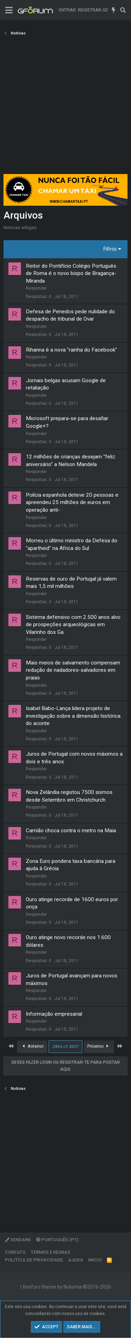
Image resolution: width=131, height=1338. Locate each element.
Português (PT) (57, 1239)
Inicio (95, 1259)
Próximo (99, 1046)
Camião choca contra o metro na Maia (71, 830)
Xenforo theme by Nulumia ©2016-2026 (66, 1287)
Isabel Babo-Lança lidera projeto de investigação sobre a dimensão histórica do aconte (73, 715)
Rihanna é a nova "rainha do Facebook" (71, 350)
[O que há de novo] (113, 10)
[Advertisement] (65, 107)
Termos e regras (50, 1252)
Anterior (32, 1046)
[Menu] (8, 10)
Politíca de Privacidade (34, 1259)
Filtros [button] (110, 249)
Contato (15, 1252)
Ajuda (75, 1259)
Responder (36, 288)
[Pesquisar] (123, 10)
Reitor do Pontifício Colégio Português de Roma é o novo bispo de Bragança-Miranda (71, 273)
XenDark (18, 1239)
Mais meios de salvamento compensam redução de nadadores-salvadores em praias (73, 670)
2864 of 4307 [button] (65, 1046)
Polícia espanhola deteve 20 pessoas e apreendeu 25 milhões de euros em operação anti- (72, 502)
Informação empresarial (54, 1014)
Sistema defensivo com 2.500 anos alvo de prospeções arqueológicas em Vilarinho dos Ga (73, 624)
